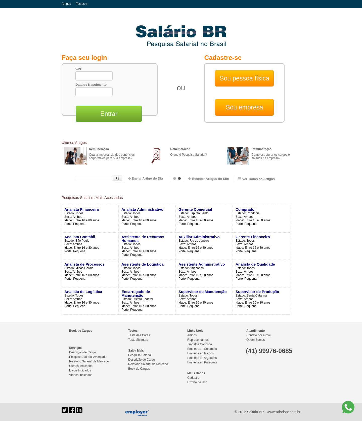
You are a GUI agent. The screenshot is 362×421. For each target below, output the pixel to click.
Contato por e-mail (258, 335)
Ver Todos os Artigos (256, 179)
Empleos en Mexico (200, 353)
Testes (81, 4)
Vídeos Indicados (80, 375)
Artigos (66, 4)
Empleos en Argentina (202, 358)
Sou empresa (244, 107)
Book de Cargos (80, 330)
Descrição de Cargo (82, 352)
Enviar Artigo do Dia (145, 178)
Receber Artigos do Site (208, 179)
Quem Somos (255, 340)
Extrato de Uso (197, 382)
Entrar (108, 113)
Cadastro (193, 378)
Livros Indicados (80, 370)
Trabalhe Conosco (199, 344)
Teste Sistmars (138, 340)
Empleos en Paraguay (202, 362)
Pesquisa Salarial (140, 355)
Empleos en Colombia (202, 349)
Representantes (198, 340)
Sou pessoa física (244, 78)
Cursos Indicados (81, 366)
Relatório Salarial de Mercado (89, 361)
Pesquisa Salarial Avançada (88, 357)
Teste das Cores (139, 335)
